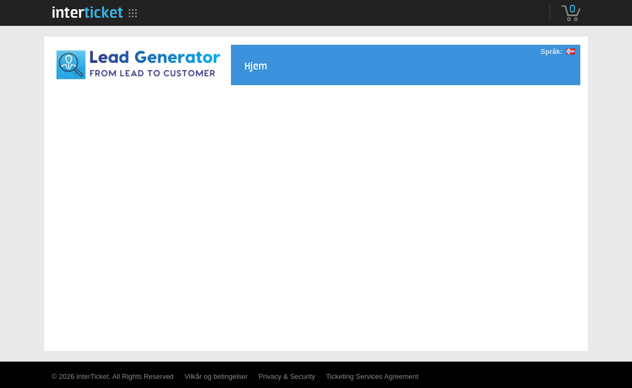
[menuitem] (87, 12)
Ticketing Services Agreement (372, 376)
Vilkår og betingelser (216, 376)
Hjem (255, 66)
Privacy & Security (286, 376)
